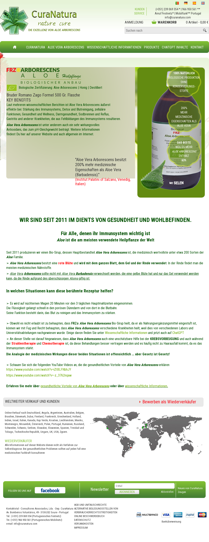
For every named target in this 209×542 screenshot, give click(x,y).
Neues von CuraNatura (190, 488)
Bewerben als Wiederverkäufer (169, 401)
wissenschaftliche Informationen (146, 386)
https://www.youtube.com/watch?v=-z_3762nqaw (39, 375)
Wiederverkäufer (18, 441)
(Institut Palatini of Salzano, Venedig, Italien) (102, 181)
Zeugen (182, 492)
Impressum (81, 527)
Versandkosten (83, 523)
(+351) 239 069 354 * (168, 9)
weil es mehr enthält (184, 151)
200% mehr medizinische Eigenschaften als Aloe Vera (184, 116)
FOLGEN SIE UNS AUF (19, 490)
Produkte (151, 47)
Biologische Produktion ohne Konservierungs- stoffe (184, 82)
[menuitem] (35, 45)
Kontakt (197, 47)
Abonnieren (127, 492)
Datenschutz (82, 519)
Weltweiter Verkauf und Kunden (32, 401)
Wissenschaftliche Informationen (114, 47)
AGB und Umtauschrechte (90, 504)
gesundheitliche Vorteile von (74, 386)
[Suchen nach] (167, 30)
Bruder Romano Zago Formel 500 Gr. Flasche (43, 95)
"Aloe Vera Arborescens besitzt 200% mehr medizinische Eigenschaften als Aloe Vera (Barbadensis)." (100, 167)
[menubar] (115, 45)
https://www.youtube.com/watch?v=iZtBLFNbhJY (38, 369)
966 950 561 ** (191, 9)
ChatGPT (178, 333)
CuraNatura (35, 47)
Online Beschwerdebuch (89, 516)
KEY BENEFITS (18, 100)
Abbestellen (167, 491)
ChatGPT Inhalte (175, 47)
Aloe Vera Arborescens (66, 47)
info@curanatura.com (178, 17)
